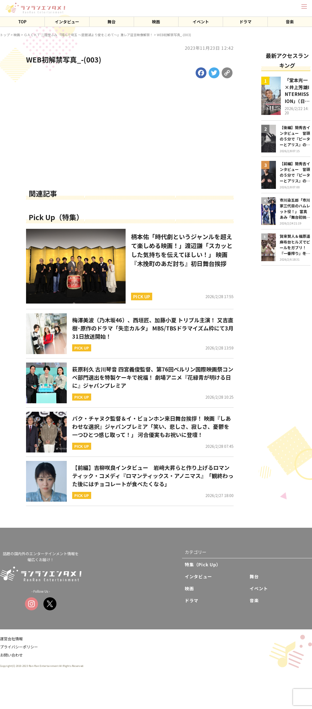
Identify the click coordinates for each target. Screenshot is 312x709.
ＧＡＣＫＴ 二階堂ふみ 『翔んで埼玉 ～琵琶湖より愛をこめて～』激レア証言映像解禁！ (88, 34)
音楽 (290, 21)
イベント (201, 21)
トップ (5, 34)
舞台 (111, 21)
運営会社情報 (11, 638)
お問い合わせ (11, 655)
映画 (156, 21)
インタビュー (67, 21)
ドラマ (245, 21)
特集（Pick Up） (203, 564)
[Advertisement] (130, 146)
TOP (22, 21)
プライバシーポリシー (19, 646)
